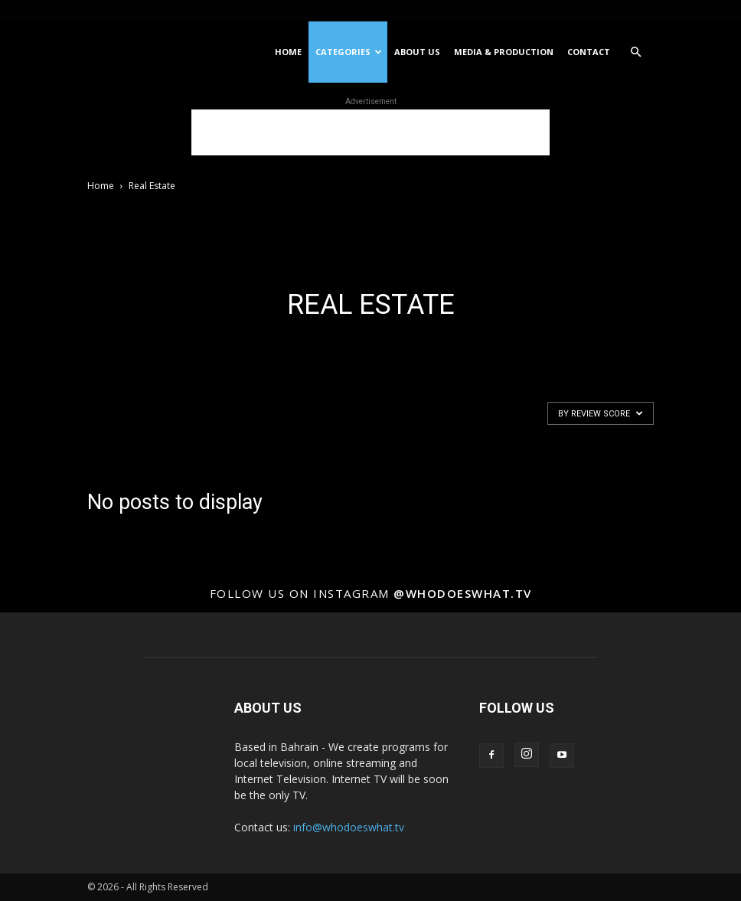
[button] (635, 52)
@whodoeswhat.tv (462, 593)
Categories (348, 51)
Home (288, 51)
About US (417, 51)
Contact (588, 51)
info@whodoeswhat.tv (348, 827)
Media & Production (503, 51)
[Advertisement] (370, 132)
